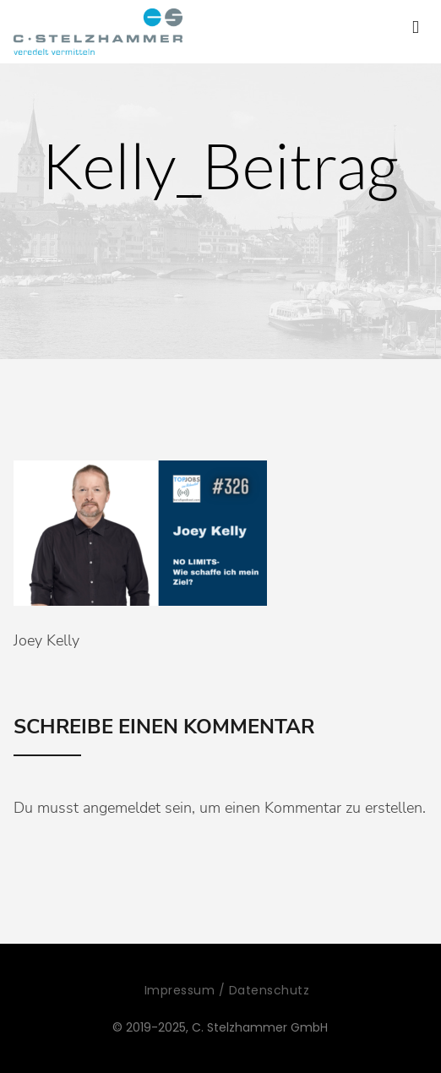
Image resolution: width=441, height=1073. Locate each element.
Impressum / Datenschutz (227, 990)
